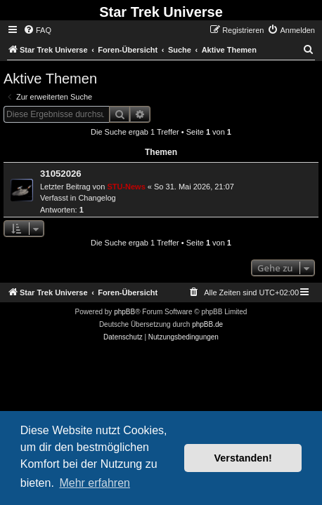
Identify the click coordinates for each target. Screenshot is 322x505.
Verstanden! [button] (243, 458)
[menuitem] (37, 30)
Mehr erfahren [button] (94, 483)
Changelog (96, 198)
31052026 (61, 173)
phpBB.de (207, 324)
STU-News (126, 186)
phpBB (124, 312)
